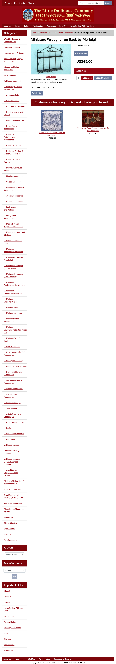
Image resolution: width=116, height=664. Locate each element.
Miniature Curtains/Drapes (10, 300)
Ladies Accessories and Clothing (13, 208)
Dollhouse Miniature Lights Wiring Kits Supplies (12, 461)
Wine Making (10, 408)
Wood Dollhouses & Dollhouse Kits (12, 40)
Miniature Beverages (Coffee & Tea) (13, 267)
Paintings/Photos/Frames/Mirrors (15, 366)
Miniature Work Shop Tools (13, 339)
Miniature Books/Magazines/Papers (14, 283)
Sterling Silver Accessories (10, 395)
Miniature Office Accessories (11, 320)
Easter (7, 428)
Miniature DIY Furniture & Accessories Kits (14, 482)
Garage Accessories (13, 182)
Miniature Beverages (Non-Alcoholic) (13, 275)
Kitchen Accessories (13, 201)
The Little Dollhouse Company (56, 663)
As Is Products (10, 75)
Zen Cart (82, 663)
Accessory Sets (11, 95)
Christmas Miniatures (14, 422)
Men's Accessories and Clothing (14, 233)
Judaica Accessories (13, 196)
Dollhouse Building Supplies (11, 452)
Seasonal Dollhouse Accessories (13, 381)
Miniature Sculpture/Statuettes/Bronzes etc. (15, 330)
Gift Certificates (10, 523)
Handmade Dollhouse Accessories (14, 188)
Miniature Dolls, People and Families (13, 60)
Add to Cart (87, 78)
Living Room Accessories (10, 216)
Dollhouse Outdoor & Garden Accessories (13, 152)
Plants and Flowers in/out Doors (13, 373)
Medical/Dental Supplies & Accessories (13, 225)
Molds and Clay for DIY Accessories (14, 353)
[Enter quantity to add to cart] (78, 78)
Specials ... (8, 534)
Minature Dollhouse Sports (13, 242)
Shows (17, 26)
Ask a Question (81, 53)
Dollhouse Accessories (48, 33)
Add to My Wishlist (103, 78)
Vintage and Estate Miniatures (11, 68)
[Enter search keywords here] (91, 3)
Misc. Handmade (66, 33)
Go (14, 576)
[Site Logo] (58, 15)
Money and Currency (13, 361)
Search (108, 3)
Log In (30, 3)
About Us (7, 26)
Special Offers (9, 529)
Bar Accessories (11, 101)
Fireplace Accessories (14, 176)
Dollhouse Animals (11, 445)
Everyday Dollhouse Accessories (13, 169)
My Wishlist (19, 3)
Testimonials (38, 26)
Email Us (62, 26)
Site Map (7, 639)
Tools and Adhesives (12, 489)
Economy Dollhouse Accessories (13, 88)
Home (8, 3)
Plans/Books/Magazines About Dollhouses (14, 510)
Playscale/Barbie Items (13, 503)
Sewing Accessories (13, 389)
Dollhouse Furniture (12, 47)
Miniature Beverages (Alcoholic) (13, 258)
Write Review (37, 93)
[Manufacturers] (14, 570)
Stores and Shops (12, 403)
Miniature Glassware (13, 313)
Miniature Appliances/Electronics (13, 250)
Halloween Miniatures (14, 434)
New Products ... (10, 540)
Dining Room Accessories (10, 127)
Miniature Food (11, 307)
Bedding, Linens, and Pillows (13, 113)
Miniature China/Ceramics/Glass (13, 292)
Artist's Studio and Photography (12, 415)
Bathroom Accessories (14, 106)
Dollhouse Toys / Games (12, 160)
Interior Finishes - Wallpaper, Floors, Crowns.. (11, 473)
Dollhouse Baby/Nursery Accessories (9, 137)
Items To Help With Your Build (82, 26)
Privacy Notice (10, 622)
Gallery (26, 26)
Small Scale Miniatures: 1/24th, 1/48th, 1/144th (13, 496)
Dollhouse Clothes (12, 145)
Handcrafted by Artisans (14, 53)
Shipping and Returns (12, 628)
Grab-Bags (9, 439)
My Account (9, 616)
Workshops (51, 26)
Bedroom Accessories (14, 120)
